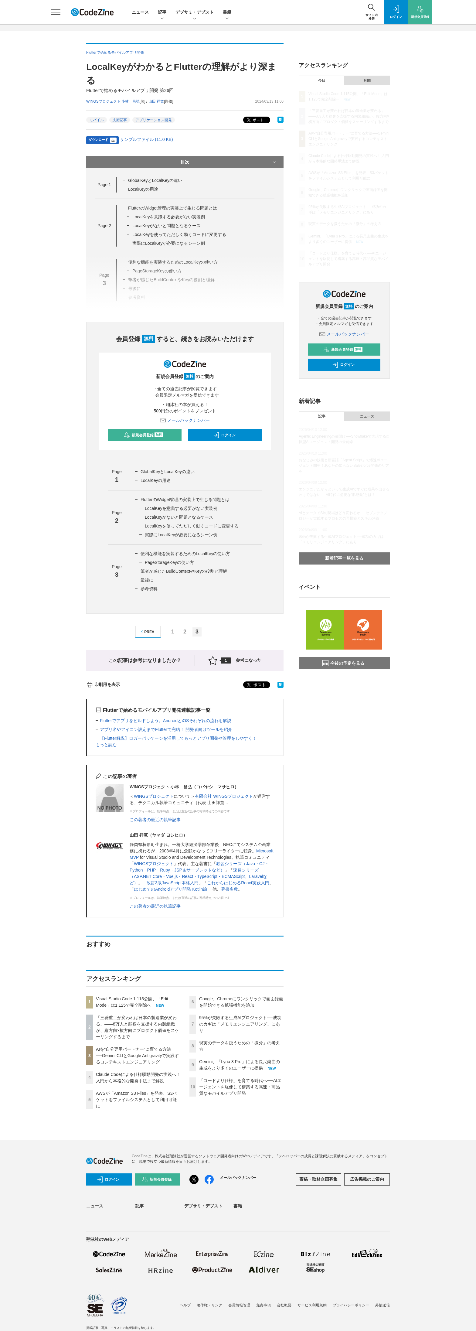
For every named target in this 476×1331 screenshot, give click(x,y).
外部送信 (382, 1305)
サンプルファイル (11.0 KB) (146, 139)
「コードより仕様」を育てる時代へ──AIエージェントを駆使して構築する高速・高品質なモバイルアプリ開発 (240, 1087)
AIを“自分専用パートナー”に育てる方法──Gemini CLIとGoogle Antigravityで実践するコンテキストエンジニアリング (137, 1055)
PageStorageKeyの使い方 (169, 562)
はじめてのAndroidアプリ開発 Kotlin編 (171, 889)
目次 (229, 162)
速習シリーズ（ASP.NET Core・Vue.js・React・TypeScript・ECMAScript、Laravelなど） (198, 876)
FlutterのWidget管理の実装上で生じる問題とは (172, 208)
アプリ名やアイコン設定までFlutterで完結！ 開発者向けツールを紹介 (166, 729)
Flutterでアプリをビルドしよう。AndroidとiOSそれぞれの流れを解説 (165, 720)
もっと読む (106, 744)
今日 (321, 80)
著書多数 (229, 889)
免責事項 (263, 1305)
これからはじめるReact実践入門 (238, 882)
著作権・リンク (209, 1305)
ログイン (224, 435)
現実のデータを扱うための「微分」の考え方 (344, 224)
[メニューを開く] (56, 12)
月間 (367, 80)
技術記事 (119, 120)
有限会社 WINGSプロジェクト (224, 796)
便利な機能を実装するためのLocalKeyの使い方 (185, 553)
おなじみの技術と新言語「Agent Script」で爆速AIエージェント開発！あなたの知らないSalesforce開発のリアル (344, 465)
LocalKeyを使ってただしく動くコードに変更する (179, 234)
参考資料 (149, 588)
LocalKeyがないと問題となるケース (166, 225)
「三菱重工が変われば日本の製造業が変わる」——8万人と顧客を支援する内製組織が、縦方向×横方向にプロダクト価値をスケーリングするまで (348, 116)
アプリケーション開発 (153, 120)
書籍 (227, 12)
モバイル (96, 120)
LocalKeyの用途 (143, 189)
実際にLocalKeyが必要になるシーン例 (168, 243)
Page (104, 184)
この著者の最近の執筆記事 (155, 819)
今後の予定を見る (343, 663)
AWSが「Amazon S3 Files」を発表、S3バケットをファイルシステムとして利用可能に (136, 1099)
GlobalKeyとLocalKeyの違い (155, 180)
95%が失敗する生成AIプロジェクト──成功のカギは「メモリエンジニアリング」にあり (240, 1024)
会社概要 (284, 1305)
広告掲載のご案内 (367, 1179)
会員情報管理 (239, 1305)
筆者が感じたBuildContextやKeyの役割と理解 (184, 571)
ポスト (255, 120)
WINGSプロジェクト (154, 796)
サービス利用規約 (312, 1305)
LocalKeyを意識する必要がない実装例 (168, 216)
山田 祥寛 (156, 101)
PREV (146, 631)
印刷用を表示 (103, 684)
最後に (147, 580)
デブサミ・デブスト (194, 12)
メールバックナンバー (185, 420)
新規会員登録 (143, 435)
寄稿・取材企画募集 (318, 1179)
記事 (162, 12)
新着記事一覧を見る (344, 558)
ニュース (140, 12)
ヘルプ (185, 1305)
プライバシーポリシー (351, 1305)
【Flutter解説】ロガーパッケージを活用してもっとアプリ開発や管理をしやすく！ (178, 738)
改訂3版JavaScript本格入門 (173, 882)
